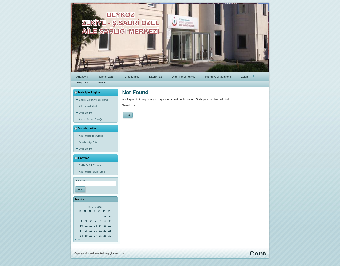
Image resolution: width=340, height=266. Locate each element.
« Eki (77, 239)
